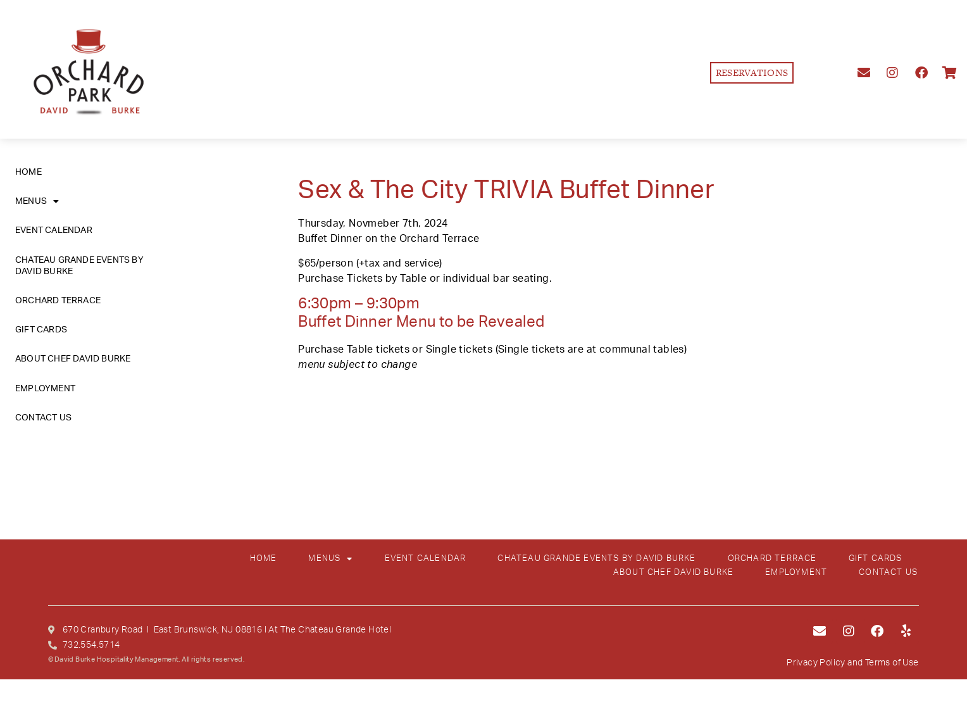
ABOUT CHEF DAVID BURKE (72, 359)
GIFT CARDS (41, 329)
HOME (28, 172)
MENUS (37, 201)
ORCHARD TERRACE (58, 300)
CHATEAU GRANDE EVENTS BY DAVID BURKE (79, 266)
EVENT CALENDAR (53, 230)
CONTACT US (43, 417)
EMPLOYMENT (45, 388)
